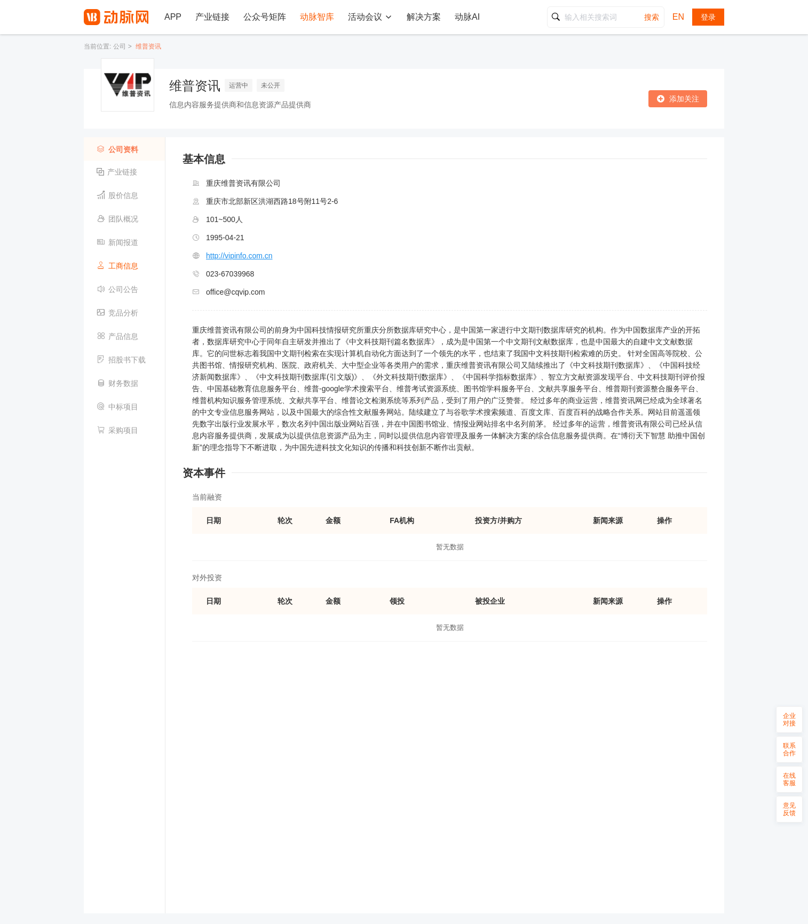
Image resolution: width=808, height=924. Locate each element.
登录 (708, 17)
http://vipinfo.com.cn (239, 255)
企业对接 (789, 719)
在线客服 (789, 779)
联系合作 (789, 749)
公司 (119, 46)
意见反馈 (789, 809)
